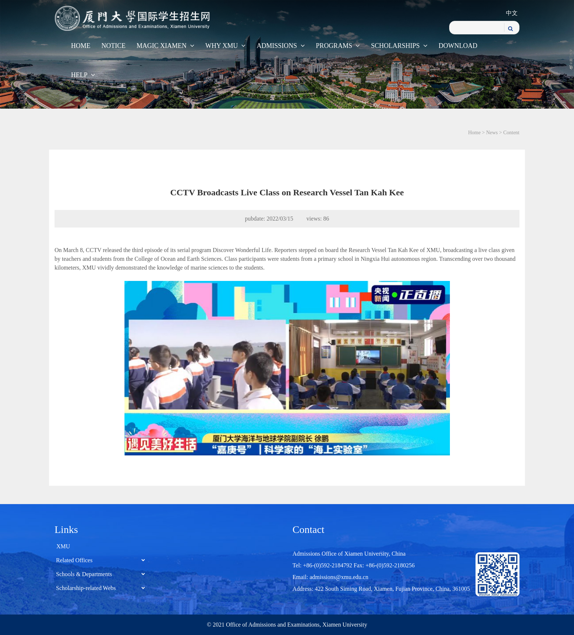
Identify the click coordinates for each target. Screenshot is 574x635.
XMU (63, 546)
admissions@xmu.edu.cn (339, 577)
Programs (338, 45)
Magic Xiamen (165, 45)
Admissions (281, 45)
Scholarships (399, 45)
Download (458, 45)
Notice (113, 45)
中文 (512, 13)
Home (80, 45)
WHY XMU (225, 45)
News (492, 132)
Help (83, 75)
